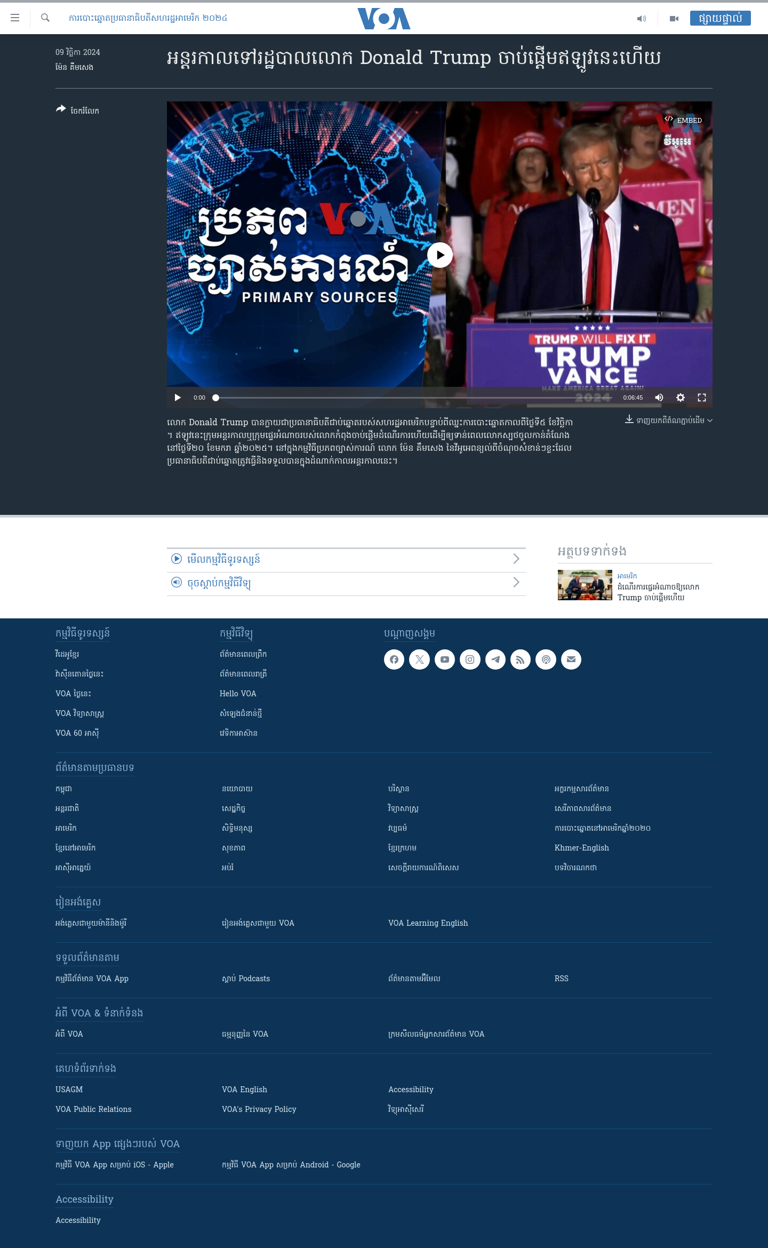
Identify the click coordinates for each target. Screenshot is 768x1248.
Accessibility (411, 1090)
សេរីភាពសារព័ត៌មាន (583, 809)
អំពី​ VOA (69, 1034)
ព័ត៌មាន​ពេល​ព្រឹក (243, 655)
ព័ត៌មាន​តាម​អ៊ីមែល (414, 979)
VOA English (244, 1090)
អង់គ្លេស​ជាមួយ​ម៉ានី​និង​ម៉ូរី (90, 923)
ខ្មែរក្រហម (402, 848)
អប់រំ (228, 868)
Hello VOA (238, 694)
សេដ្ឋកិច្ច (233, 809)
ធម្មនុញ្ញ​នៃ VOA (245, 1034)
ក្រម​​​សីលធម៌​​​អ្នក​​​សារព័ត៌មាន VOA (436, 1034)
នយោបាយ (237, 789)
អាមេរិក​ (627, 576)
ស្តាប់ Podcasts (246, 979)
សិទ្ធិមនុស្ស (237, 828)
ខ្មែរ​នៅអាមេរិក (75, 848)
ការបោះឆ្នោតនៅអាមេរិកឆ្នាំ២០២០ (603, 828)
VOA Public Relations (93, 1110)
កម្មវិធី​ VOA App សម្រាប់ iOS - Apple (114, 1165)
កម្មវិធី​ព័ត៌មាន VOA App (92, 979)
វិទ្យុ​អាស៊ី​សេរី (405, 1110)
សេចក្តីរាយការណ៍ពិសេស (423, 868)
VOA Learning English (428, 923)
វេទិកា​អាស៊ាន (239, 734)
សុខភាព (233, 848)
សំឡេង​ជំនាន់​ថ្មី (241, 714)
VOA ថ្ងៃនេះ (73, 694)
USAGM (69, 1090)
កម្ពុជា (63, 789)
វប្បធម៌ (397, 828)
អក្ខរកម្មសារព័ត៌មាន (582, 789)
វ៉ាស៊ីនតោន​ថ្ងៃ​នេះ (79, 674)
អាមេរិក (66, 828)
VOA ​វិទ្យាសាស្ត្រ (79, 714)
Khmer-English (582, 848)
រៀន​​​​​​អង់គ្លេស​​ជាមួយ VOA (258, 923)
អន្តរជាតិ (67, 809)
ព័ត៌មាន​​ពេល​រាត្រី (243, 674)
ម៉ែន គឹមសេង (74, 68)
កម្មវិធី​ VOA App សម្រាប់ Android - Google (291, 1165)
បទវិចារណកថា (576, 868)
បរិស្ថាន (399, 789)
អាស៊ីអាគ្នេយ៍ (73, 868)
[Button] (77, 112)
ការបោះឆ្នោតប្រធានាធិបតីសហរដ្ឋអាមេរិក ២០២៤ (148, 18)
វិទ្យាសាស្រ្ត (403, 809)
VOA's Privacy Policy (259, 1110)
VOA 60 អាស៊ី (77, 734)
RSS (562, 979)
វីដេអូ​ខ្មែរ (67, 655)
